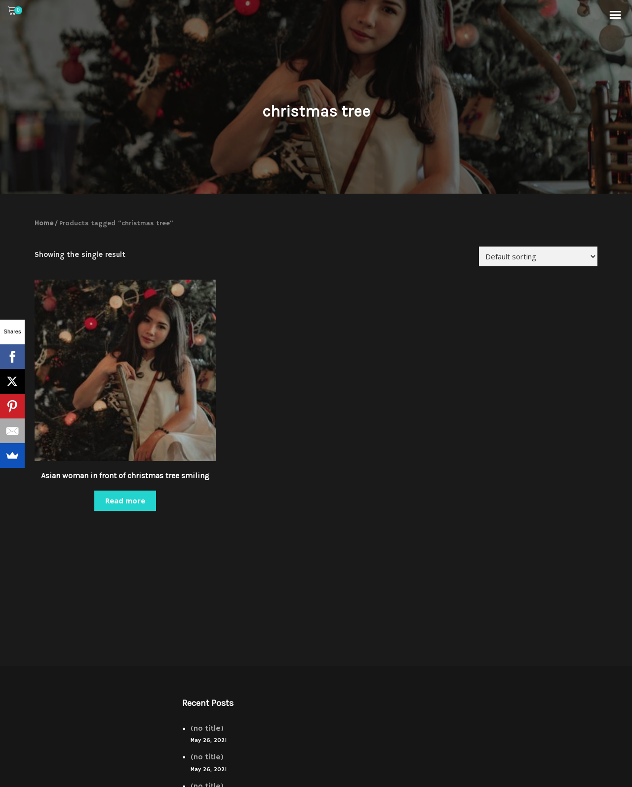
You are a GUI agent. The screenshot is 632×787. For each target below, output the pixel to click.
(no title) (207, 728)
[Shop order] (538, 256)
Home (44, 223)
